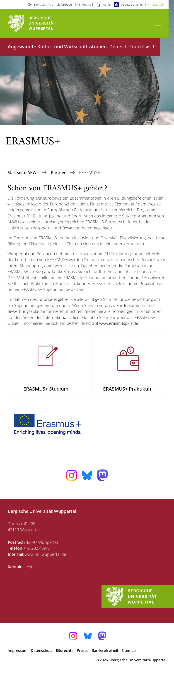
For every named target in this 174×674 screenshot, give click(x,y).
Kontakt (16, 566)
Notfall (107, 4)
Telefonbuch (63, 4)
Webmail (87, 4)
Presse (82, 650)
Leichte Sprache (131, 4)
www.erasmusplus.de (118, 323)
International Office (61, 317)
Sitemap (129, 650)
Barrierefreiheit (105, 650)
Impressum (17, 650)
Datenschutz (42, 650)
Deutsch (158, 4)
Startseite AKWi (23, 172)
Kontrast (40, 4)
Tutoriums (47, 299)
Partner (59, 172)
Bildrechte (64, 650)
